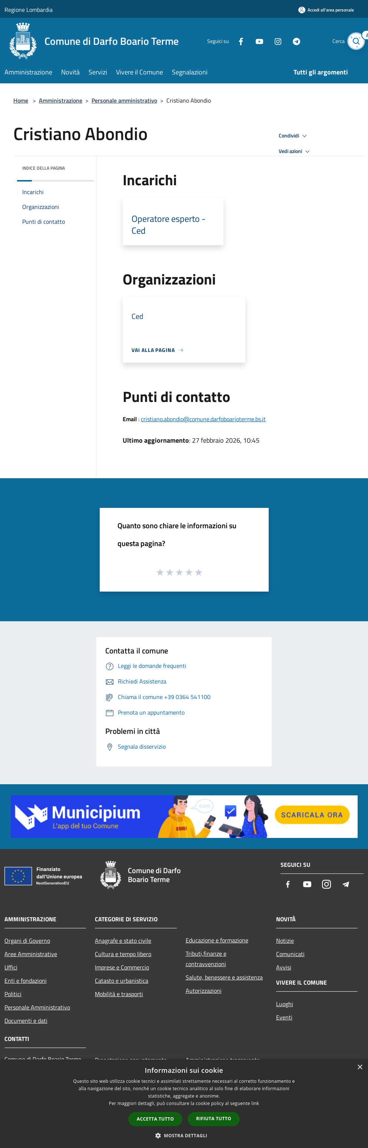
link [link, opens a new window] (255, 1103)
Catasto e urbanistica (121, 980)
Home (20, 100)
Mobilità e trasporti (119, 993)
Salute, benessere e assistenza (224, 977)
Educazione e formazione (217, 940)
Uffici (10, 967)
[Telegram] (288, 41)
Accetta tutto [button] (155, 1119)
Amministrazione (60, 100)
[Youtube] (251, 41)
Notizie (285, 940)
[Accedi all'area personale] (326, 10)
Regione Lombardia (28, 9)
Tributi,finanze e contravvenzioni (206, 958)
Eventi (284, 1017)
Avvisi (283, 967)
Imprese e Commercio (122, 967)
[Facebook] (233, 41)
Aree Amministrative (30, 953)
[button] (184, 1135)
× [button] (359, 1067)
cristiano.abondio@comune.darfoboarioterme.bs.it (203, 419)
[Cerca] (355, 41)
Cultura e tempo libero (123, 953)
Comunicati (290, 953)
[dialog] (184, 1103)
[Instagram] (270, 41)
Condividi (294, 136)
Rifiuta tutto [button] (213, 1118)
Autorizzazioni (204, 990)
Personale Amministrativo (37, 1007)
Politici (12, 993)
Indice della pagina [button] (43, 168)
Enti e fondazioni (25, 980)
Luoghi (284, 1003)
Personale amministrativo (124, 100)
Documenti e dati (25, 1020)
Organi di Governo (27, 940)
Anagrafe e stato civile (123, 940)
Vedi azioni (295, 151)
